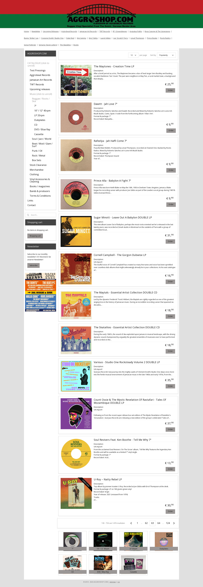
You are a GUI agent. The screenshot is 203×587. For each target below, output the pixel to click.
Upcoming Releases (51, 31)
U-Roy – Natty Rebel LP (108, 479)
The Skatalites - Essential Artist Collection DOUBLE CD (127, 327)
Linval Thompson (137, 38)
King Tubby (93, 38)
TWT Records (104, 31)
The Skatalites (65, 45)
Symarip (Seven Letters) (48, 45)
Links (30, 200)
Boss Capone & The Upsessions (157, 31)
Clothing (34, 174)
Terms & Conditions (40, 195)
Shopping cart (35, 236)
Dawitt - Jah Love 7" (105, 104)
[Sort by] (166, 55)
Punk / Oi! (37, 150)
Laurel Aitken (105, 38)
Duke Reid (70, 38)
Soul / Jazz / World (41, 138)
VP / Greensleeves (120, 31)
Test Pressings (38, 70)
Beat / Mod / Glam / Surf (42, 145)
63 (152, 523)
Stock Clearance (38, 165)
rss (119, 582)
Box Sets (36, 160)
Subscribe (33, 265)
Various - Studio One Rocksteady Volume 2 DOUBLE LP (127, 362)
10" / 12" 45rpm (42, 110)
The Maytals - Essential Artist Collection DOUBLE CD (125, 292)
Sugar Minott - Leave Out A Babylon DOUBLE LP (123, 217)
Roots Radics (165, 38)
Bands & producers (40, 191)
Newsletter (36, 31)
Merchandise (36, 169)
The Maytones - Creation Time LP (114, 66)
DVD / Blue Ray (42, 129)
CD (35, 124)
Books (76, 45)
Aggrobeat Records (69, 31)
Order (170, 90)
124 (168, 523)
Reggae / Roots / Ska (41, 100)
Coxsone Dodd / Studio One (52, 38)
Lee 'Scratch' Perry (120, 38)
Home (26, 31)
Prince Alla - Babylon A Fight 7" (112, 180)
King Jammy (81, 38)
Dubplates (39, 120)
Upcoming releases (40, 89)
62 (146, 523)
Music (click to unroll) (41, 94)
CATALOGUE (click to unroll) (38, 64)
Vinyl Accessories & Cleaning (40, 180)
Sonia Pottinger (30, 45)
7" (35, 105)
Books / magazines (40, 186)
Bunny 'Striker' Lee (31, 38)
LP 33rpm (39, 115)
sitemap (113, 582)
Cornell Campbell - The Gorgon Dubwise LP (120, 255)
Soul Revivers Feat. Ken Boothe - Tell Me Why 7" (122, 439)
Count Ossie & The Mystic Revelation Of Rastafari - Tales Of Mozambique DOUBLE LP (130, 401)
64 (158, 523)
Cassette (38, 134)
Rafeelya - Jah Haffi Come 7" (110, 140)
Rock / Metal (38, 155)
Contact (31, 205)
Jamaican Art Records (88, 31)
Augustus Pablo (136, 31)
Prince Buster (152, 38)
